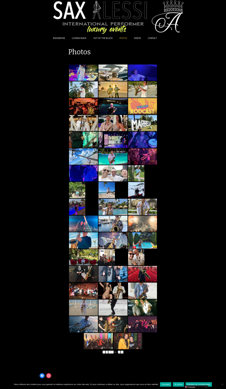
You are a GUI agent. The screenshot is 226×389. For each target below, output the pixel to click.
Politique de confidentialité (198, 384)
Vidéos (137, 38)
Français (190, 387)
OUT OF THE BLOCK (103, 38)
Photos (123, 38)
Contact (152, 38)
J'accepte (165, 384)
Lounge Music (79, 38)
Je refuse (178, 384)
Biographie (59, 38)
